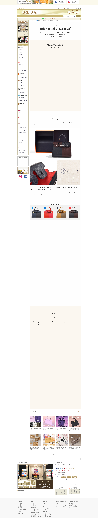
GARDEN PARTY (23, 95)
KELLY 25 (20, 67)
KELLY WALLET (22, 140)
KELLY (21, 62)
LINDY (20, 112)
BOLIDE (21, 80)
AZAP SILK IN (21, 139)
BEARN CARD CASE (23, 132)
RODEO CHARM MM (23, 150)
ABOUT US (71, 504)
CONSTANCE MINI (22, 90)
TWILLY (20, 153)
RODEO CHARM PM (22, 149)
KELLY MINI (21, 64)
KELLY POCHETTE (22, 70)
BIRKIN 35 (21, 52)
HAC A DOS (21, 55)
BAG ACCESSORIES (24, 146)
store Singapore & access (56, 16)
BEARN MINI (21, 129)
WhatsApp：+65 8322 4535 (50, 18)
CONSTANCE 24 (22, 92)
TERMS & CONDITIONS (74, 506)
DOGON (20, 142)
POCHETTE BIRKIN (22, 57)
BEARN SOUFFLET (22, 125)
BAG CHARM (21, 152)
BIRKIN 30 (21, 51)
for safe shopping (24, 16)
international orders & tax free (43, 16)
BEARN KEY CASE (22, 134)
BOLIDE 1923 (21, 85)
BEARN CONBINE (22, 130)
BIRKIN (21, 47)
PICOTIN (22, 73)
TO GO (21, 117)
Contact (72, 8)
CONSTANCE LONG (22, 120)
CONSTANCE (22, 88)
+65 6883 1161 (73, 12)
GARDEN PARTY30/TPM (23, 99)
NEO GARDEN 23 (22, 97)
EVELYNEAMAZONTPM (23, 105)
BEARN (21, 123)
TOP (77, 459)
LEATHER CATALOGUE (61, 505)
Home (19, 16)
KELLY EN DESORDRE (23, 65)
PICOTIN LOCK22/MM (23, 77)
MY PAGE (71, 507)
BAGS (21, 110)
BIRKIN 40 (21, 54)
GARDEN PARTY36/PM (23, 100)
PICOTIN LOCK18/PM (23, 75)
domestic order (32, 16)
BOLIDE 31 (21, 84)
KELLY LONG (21, 119)
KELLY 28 (20, 69)
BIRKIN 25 (21, 49)
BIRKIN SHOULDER (22, 59)
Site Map (77, 8)
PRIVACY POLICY (73, 505)
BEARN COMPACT (22, 127)
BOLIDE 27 (21, 82)
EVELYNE (22, 103)
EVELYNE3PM (21, 107)
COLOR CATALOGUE (60, 506)
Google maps (21, 490)
